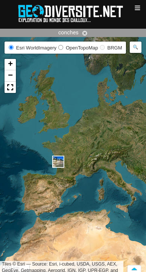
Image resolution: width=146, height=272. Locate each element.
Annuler (85, 33)
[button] (58, 162)
